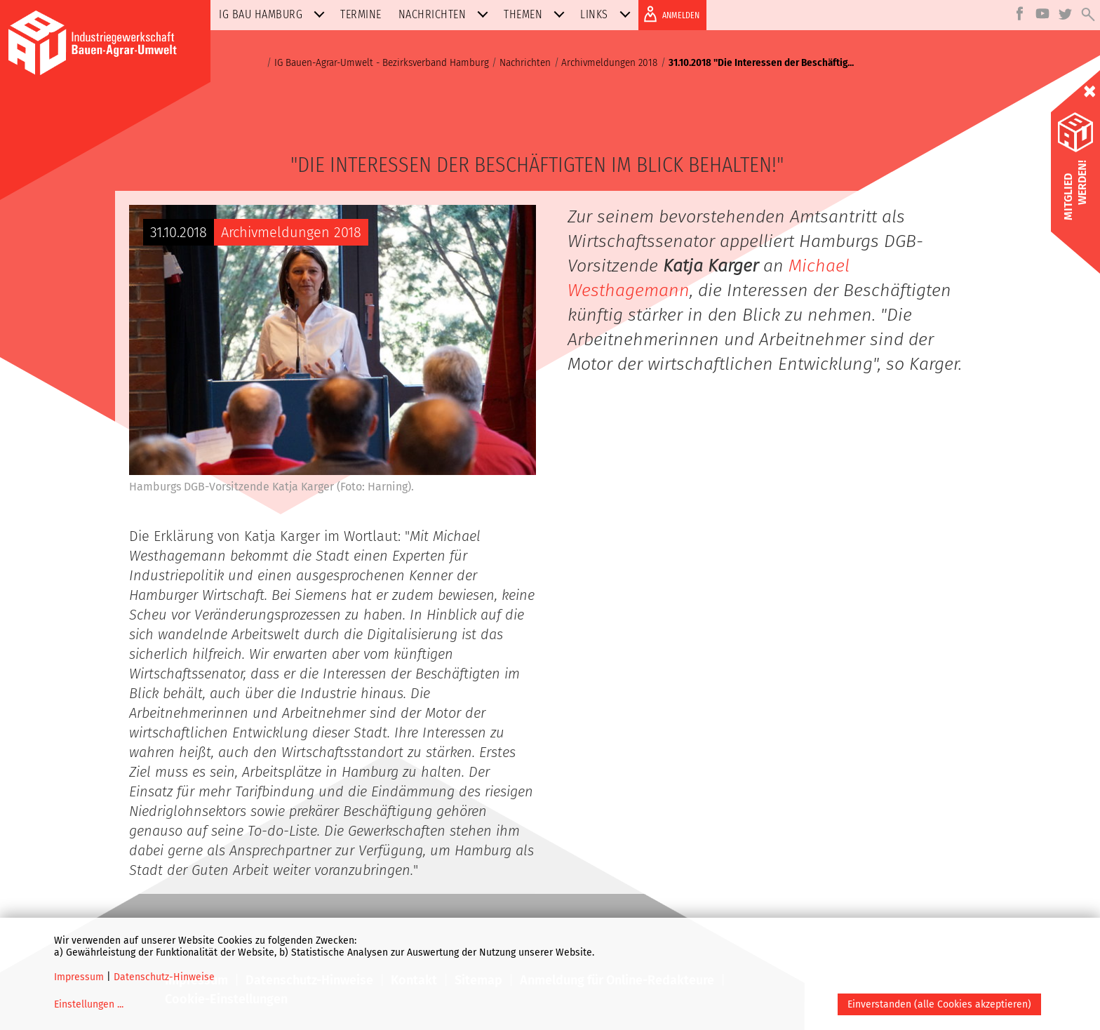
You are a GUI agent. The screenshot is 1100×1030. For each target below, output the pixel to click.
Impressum (79, 977)
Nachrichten (446, 14)
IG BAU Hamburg (274, 14)
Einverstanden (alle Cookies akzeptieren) (939, 1004)
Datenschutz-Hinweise (164, 977)
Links (608, 14)
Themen (537, 14)
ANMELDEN (668, 14)
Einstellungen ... (88, 1004)
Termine (361, 14)
